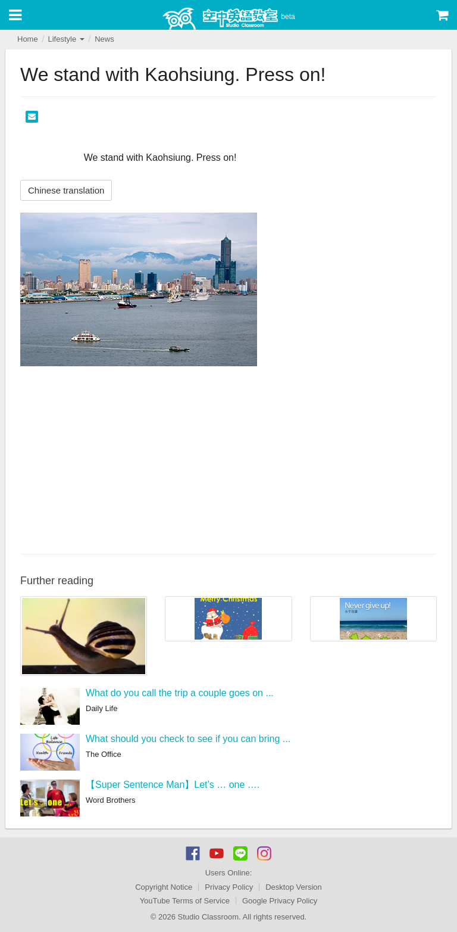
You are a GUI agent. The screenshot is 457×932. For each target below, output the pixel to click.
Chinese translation (66, 190)
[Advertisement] (228, 458)
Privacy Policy (229, 887)
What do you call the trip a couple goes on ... (180, 693)
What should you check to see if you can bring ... (188, 739)
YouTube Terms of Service (185, 901)
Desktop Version (293, 887)
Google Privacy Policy (279, 901)
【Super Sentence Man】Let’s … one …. (172, 785)
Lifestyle (66, 39)
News (104, 39)
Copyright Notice (163, 887)
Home (27, 39)
